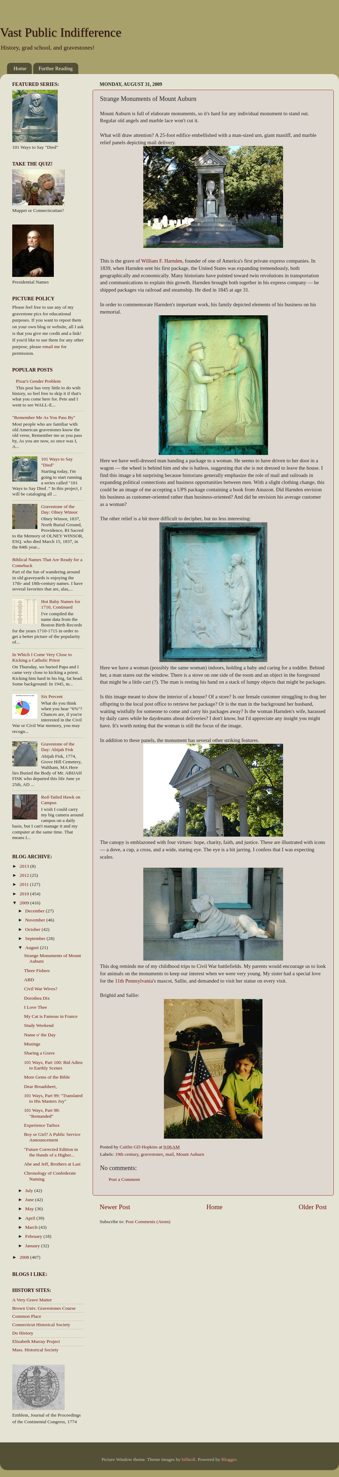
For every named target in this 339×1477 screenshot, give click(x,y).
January (33, 1245)
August (32, 947)
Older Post (313, 1207)
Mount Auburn (190, 1154)
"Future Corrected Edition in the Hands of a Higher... (51, 1152)
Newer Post (115, 1207)
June (30, 1199)
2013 (25, 866)
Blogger (228, 1459)
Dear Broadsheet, (40, 1086)
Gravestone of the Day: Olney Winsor (59, 509)
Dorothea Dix (37, 998)
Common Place (26, 1316)
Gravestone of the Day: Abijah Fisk (57, 746)
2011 (25, 884)
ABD (29, 979)
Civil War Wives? (40, 988)
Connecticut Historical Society (41, 1324)
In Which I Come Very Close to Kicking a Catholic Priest (42, 657)
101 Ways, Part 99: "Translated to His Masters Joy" (53, 1098)
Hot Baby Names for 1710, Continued (60, 604)
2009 (25, 902)
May (30, 1208)
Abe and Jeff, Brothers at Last (52, 1164)
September (35, 938)
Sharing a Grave (39, 1053)
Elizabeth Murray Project (36, 1341)
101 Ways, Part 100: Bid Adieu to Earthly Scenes (53, 1065)
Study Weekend (39, 1025)
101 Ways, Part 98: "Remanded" (42, 1113)
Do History (22, 1333)
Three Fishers (37, 970)
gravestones (152, 1154)
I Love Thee (35, 1007)
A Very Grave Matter (32, 1299)
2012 (25, 875)
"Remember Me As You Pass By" (43, 417)
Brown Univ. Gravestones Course (43, 1308)
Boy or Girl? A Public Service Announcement (52, 1137)
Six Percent (52, 696)
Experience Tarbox (42, 1125)
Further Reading (55, 68)
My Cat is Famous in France (51, 1016)
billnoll (188, 1459)
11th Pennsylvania (134, 981)
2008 (25, 1257)
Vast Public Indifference (60, 32)
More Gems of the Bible (47, 1077)
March (32, 1227)
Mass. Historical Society (35, 1349)
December (35, 910)
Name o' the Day (40, 1034)
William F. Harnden (161, 261)
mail (169, 1154)
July (29, 1190)
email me (51, 346)
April (30, 1218)
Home (20, 68)
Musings (32, 1043)
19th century (126, 1154)
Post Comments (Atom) (147, 1221)
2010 (25, 893)
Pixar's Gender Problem (38, 381)
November (35, 920)
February (34, 1236)
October (33, 929)
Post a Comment (124, 1179)
